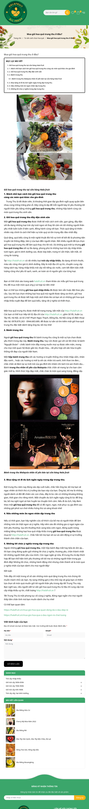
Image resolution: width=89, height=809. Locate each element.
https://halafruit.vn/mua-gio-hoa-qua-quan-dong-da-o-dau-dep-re (36, 609)
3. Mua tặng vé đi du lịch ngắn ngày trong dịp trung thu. (30, 83)
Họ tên (7, 630)
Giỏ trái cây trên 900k (14, 689)
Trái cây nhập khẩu (13, 678)
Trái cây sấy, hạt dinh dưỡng (17, 693)
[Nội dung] (44, 650)
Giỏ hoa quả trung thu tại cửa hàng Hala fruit (26, 65)
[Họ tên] (23, 635)
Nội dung (8, 640)
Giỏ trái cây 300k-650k (15, 682)
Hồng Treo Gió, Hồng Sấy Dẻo (27, 750)
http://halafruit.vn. (21, 534)
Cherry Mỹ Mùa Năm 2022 (26, 721)
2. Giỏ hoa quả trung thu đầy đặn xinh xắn (25, 72)
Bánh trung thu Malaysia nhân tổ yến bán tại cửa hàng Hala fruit (37, 79)
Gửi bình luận (13, 664)
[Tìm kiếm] (67, 12)
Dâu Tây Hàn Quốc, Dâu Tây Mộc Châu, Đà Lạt (33, 739)
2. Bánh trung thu (16, 75)
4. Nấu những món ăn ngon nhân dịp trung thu (27, 86)
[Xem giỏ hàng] (78, 12)
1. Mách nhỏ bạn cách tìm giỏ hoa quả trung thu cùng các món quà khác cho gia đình (42, 68)
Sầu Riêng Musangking (25, 762)
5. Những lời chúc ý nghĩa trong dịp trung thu (26, 89)
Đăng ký (79, 797)
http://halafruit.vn (16, 260)
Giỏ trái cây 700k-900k (15, 686)
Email (48, 630)
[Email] (65, 635)
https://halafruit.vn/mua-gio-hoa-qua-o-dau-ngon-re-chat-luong (35, 615)
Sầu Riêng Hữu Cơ (23, 710)
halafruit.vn (39, 281)
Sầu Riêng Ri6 (21, 730)
